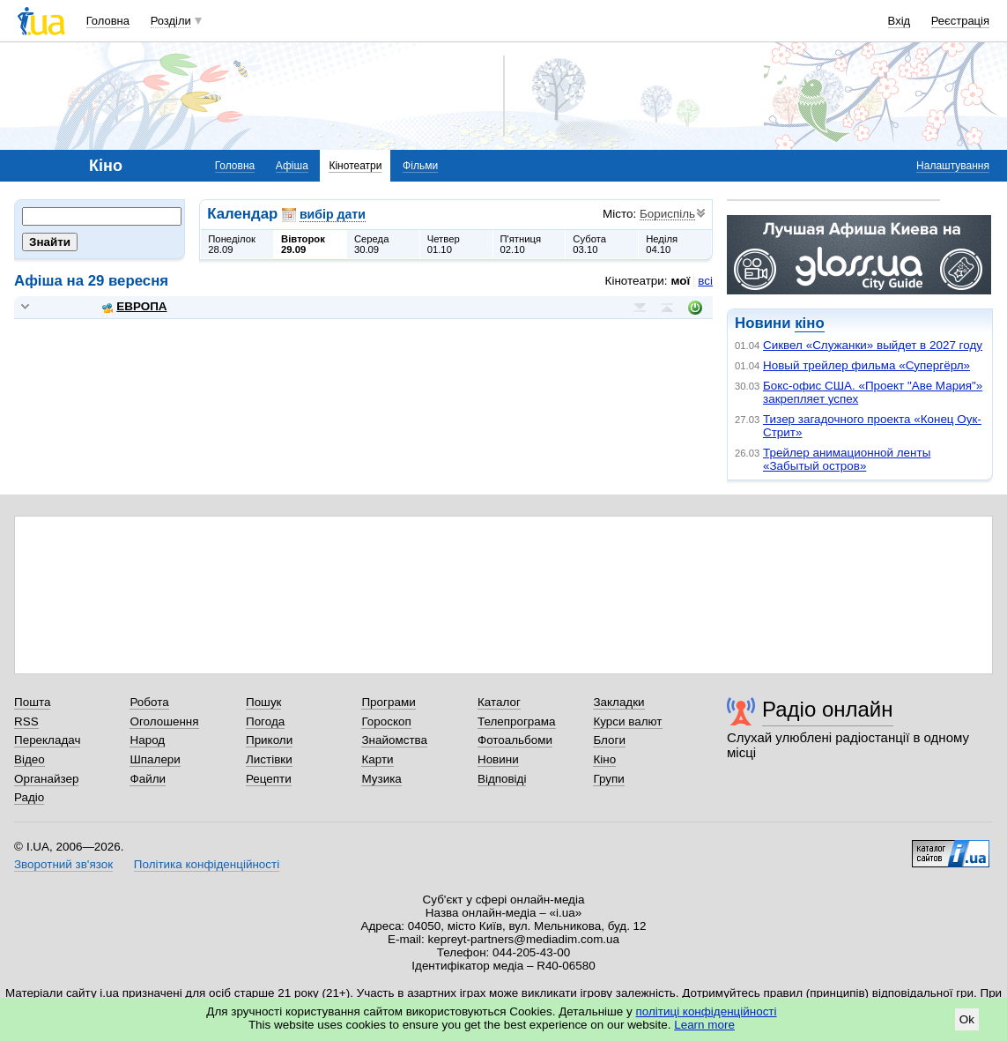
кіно (809, 323)
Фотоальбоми (515, 740)
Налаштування (952, 166)
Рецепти (269, 778)
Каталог (499, 702)
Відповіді (502, 778)
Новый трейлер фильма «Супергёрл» (866, 365)
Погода (265, 721)
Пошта (32, 702)
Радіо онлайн (827, 709)
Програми (388, 702)
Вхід (899, 20)
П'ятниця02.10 (521, 244)
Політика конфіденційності (206, 864)
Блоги (609, 740)
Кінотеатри (355, 166)
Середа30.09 (371, 244)
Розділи (171, 20)
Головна (108, 20)
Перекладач (47, 740)
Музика (381, 778)
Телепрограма (517, 721)
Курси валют (627, 721)
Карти (377, 759)
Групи (608, 778)
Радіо (29, 797)
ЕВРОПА (134, 306)
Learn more (704, 1024)
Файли (148, 778)
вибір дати (333, 214)
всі (705, 280)
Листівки (269, 759)
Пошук (264, 702)
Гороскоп (386, 721)
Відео (29, 759)
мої (681, 280)
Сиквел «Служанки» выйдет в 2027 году (872, 345)
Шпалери (155, 759)
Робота (149, 702)
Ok (966, 1019)
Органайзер (46, 778)
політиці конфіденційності (706, 1011)
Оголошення (164, 721)
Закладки (618, 702)
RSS (26, 721)
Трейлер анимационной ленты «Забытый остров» (846, 459)
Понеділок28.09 (231, 244)
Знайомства (394, 740)
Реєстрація (960, 20)
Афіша (292, 166)
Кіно (604, 759)
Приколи (269, 740)
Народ (147, 740)
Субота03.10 (589, 244)
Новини (498, 759)
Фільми (420, 166)
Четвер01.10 (443, 244)
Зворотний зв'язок (63, 864)
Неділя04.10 (662, 244)
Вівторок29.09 (303, 244)
